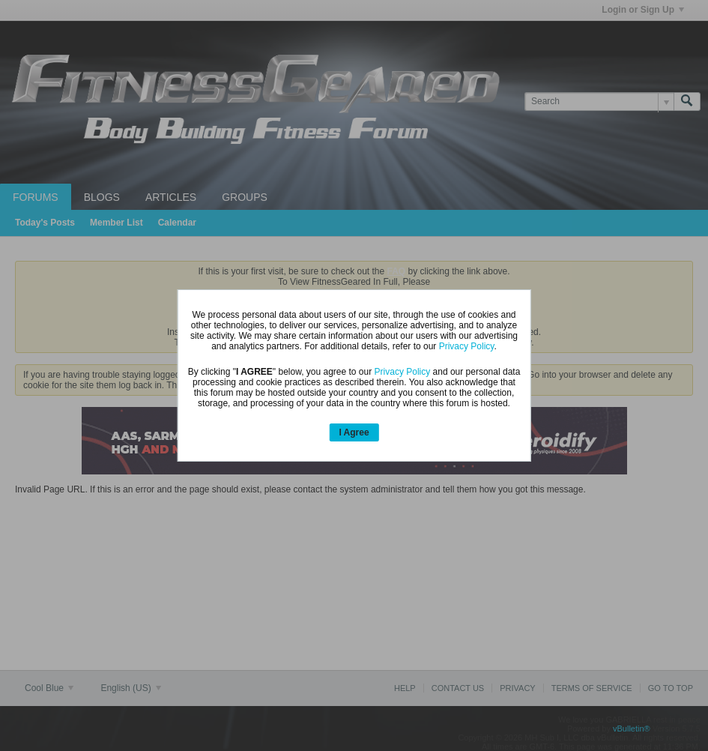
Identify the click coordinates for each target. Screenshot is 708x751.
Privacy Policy (466, 346)
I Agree (354, 432)
